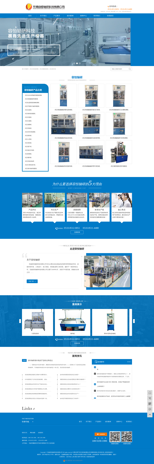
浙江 (84, 456)
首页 (30, 16)
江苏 (67, 456)
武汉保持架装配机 (29, 113)
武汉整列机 (27, 157)
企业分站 (108, 11)
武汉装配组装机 (44, 69)
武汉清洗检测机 (34, 69)
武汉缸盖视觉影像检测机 (31, 102)
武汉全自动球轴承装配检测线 (32, 95)
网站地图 (113, 11)
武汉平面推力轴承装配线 (31, 106)
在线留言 (110, 16)
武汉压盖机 (27, 117)
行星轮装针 (36, 333)
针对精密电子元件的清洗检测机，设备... (36, 379)
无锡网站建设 (65, 454)
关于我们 (43, 16)
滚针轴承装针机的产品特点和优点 (40, 360)
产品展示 (56, 16)
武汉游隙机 (27, 124)
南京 (76, 456)
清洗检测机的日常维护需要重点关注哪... (36, 389)
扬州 (93, 456)
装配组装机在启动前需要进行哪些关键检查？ (73, 379)
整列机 (73, 333)
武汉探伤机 (27, 135)
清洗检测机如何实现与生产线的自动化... (36, 384)
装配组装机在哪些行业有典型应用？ (70, 389)
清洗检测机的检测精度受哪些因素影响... (36, 393)
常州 (82, 456)
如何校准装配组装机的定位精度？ (69, 374)
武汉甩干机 (27, 146)
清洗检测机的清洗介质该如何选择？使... (36, 398)
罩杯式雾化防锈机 (110, 333)
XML (120, 11)
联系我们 (97, 16)
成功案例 (70, 16)
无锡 (87, 456)
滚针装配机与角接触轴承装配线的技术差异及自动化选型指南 (113, 368)
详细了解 (31, 281)
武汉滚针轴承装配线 (30, 168)
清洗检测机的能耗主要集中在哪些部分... (36, 374)
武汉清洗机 (27, 143)
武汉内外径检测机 (29, 132)
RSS (117, 11)
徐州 (79, 456)
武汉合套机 (27, 110)
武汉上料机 (27, 139)
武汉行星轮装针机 (29, 165)
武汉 (70, 456)
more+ (129, 361)
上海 (73, 456)
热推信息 (103, 11)
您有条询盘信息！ (127, 11)
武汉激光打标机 (28, 150)
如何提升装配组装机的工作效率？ (69, 398)
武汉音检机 (27, 128)
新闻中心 (83, 16)
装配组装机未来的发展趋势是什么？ (70, 384)
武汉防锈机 (27, 154)
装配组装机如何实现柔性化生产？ (69, 393)
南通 (90, 456)
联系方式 (24, 432)
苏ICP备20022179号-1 (48, 454)
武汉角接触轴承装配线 (30, 99)
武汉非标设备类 (28, 161)
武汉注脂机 (27, 121)
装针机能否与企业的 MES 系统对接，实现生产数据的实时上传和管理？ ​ (113, 385)
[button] (74, 63)
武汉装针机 (53, 69)
